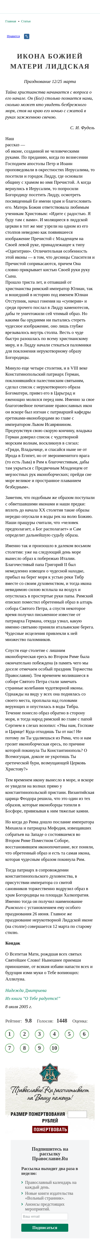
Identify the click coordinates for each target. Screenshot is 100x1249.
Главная (10, 21)
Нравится (13, 36)
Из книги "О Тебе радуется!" (32, 998)
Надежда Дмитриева (26, 990)
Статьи (25, 21)
